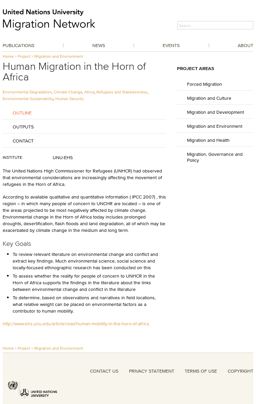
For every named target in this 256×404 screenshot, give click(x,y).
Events (171, 45)
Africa (89, 92)
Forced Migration (204, 84)
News (98, 45)
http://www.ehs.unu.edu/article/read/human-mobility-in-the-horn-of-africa (76, 323)
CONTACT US (104, 371)
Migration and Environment (58, 56)
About (245, 45)
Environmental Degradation (27, 92)
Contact (23, 140)
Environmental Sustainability (28, 98)
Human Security (69, 98)
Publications (18, 45)
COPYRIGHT (240, 371)
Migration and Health (208, 140)
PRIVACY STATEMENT (151, 371)
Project (24, 56)
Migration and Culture (209, 98)
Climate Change (68, 92)
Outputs (23, 126)
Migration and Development (215, 112)
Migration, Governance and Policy (215, 157)
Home (8, 56)
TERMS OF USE (201, 371)
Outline (22, 112)
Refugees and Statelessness (121, 92)
